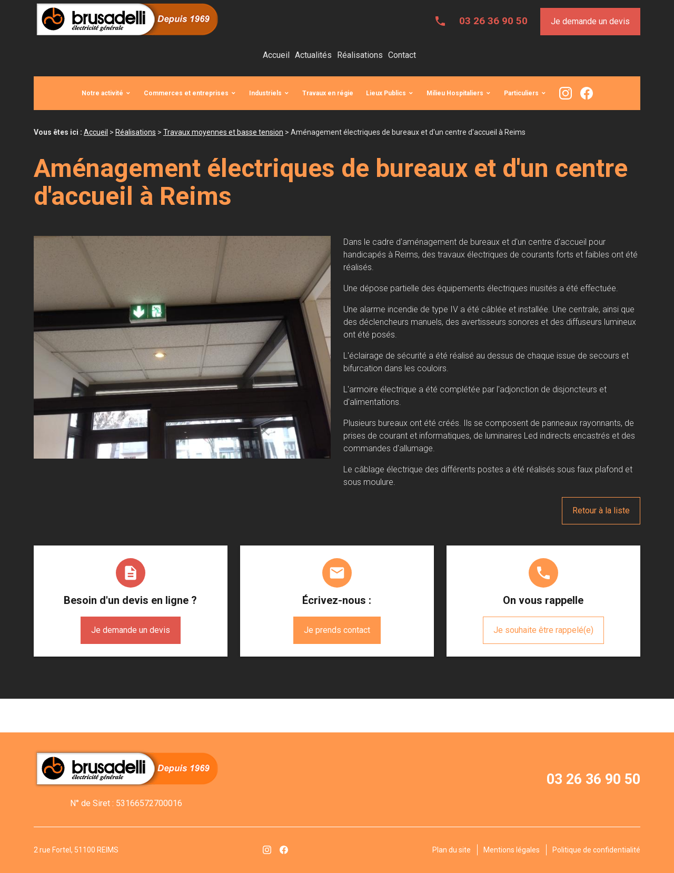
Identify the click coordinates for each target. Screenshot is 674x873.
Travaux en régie (327, 93)
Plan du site (451, 850)
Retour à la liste (601, 510)
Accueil (276, 55)
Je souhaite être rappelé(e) (543, 630)
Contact (402, 55)
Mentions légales (511, 850)
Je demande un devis (590, 21)
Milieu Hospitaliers (455, 93)
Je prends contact (337, 630)
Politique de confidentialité (596, 850)
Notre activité (102, 93)
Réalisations (360, 55)
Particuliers (521, 93)
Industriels (265, 93)
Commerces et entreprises (186, 93)
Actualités (313, 55)
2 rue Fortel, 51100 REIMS (76, 850)
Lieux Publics (386, 93)
